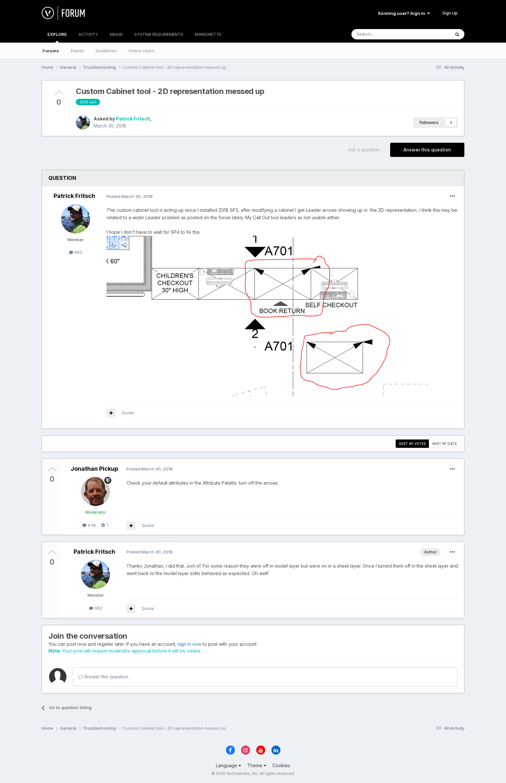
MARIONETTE (208, 34)
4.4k (89, 525)
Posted (129, 196)
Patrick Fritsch (133, 118)
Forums (51, 50)
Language (228, 765)
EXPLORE (57, 37)
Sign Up (450, 12)
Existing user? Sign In (404, 13)
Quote (128, 412)
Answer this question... (104, 676)
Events (77, 50)
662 (75, 252)
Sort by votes (412, 444)
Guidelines (106, 50)
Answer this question (427, 149)
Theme (256, 765)
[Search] (384, 34)
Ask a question (364, 149)
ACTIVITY (88, 34)
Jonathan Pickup (94, 468)
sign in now (189, 644)
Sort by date (444, 444)
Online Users (141, 50)
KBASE (116, 34)
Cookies (281, 765)
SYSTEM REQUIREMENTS (158, 34)
